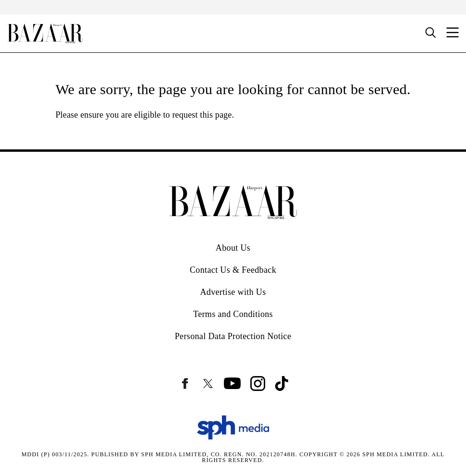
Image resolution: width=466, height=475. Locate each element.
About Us (233, 248)
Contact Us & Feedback (233, 270)
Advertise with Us (233, 292)
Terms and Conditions (233, 314)
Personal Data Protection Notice (233, 336)
